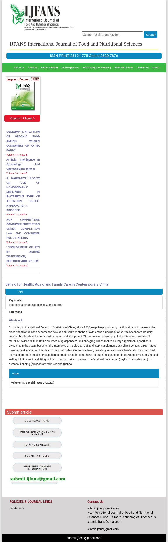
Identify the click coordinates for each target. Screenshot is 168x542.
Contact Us (143, 67)
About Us (19, 67)
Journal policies (70, 67)
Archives (32, 67)
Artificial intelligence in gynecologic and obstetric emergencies (23, 164)
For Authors (17, 508)
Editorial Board (49, 67)
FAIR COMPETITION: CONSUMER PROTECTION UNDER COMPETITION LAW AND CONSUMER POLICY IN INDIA (23, 228)
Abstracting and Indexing (96, 67)
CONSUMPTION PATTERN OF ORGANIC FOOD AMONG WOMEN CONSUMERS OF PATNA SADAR (23, 141)
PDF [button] (20, 291)
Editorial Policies (124, 67)
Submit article (19, 412)
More (156, 67)
